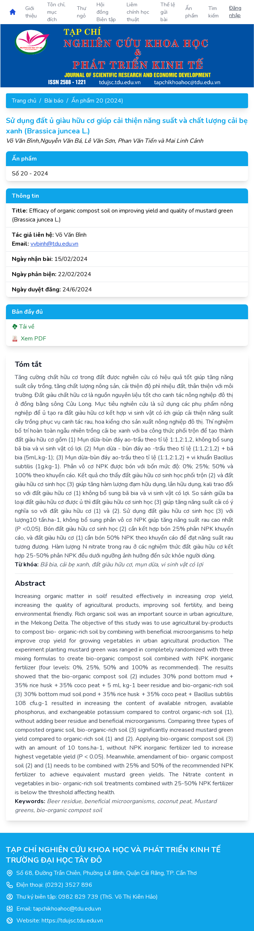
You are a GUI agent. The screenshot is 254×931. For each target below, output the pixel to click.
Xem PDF (29, 338)
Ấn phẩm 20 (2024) (97, 101)
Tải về (23, 327)
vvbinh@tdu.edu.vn (54, 244)
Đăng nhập (235, 11)
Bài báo (54, 101)
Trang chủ (24, 101)
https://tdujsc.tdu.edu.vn (72, 921)
